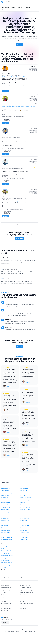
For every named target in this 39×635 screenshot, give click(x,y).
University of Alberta (5, 553)
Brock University (5, 495)
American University (5, 490)
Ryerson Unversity (24, 523)
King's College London (25, 507)
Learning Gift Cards (5, 606)
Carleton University (5, 500)
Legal (26, 631)
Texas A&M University (25, 532)
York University (4, 567)
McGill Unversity (5, 518)
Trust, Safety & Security (9, 631)
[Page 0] (23, 224)
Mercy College (4, 525)
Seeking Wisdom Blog (6, 608)
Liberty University (24, 512)
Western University (5, 565)
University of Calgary (6, 560)
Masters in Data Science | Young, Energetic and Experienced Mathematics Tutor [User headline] (18, 201)
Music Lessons (4, 594)
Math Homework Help (6, 587)
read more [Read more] (4, 83)
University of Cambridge (6, 562)
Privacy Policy (19, 631)
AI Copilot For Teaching (25, 587)
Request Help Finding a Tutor (26, 603)
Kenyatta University (24, 504)
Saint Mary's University (25, 525)
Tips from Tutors (5, 613)
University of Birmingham (7, 555)
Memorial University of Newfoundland (9, 523)
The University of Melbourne (26, 535)
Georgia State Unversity (25, 497)
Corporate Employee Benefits (26, 592)
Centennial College (5, 502)
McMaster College (5, 520)
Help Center (23, 608)
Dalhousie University (25, 488)
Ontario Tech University (6, 537)
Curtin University (5, 512)
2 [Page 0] (17, 224)
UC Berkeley (4, 546)
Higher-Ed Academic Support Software (28, 590)
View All (3, 569)
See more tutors (19, 238)
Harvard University (24, 500)
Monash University (5, 530)
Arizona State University (6, 493)
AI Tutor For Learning (25, 585)
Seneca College (23, 527)
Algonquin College (5, 488)
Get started (19, 44)
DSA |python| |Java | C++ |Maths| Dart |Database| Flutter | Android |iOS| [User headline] (17, 76)
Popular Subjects (5, 585)
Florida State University (25, 493)
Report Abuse (32, 631)
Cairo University (4, 497)
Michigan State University (7, 527)
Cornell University (5, 509)
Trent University (23, 539)
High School (23, 502)
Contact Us (23, 577)
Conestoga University (6, 507)
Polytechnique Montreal (6, 539)
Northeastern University (6, 535)
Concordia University (6, 504)
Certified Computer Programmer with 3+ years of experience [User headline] (14, 170)
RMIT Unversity (23, 520)
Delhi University (23, 490)
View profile (5, 90)
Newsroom (16, 577)
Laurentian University (25, 509)
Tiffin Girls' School (24, 537)
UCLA (2, 548)
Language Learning (5, 590)
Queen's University (24, 518)
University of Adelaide (6, 550)
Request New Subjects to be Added (28, 606)
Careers (9, 577)
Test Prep (3, 592)
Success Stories (4, 610)
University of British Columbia (8, 558)
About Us (3, 577)
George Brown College (25, 495)
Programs (3, 597)
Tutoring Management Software (27, 594)
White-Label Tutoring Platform (27, 597)
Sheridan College (24, 530)
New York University (5, 532)
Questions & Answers (6, 603)
